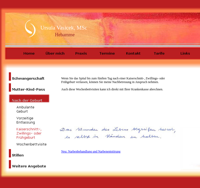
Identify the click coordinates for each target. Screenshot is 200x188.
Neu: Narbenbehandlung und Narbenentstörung (91, 151)
